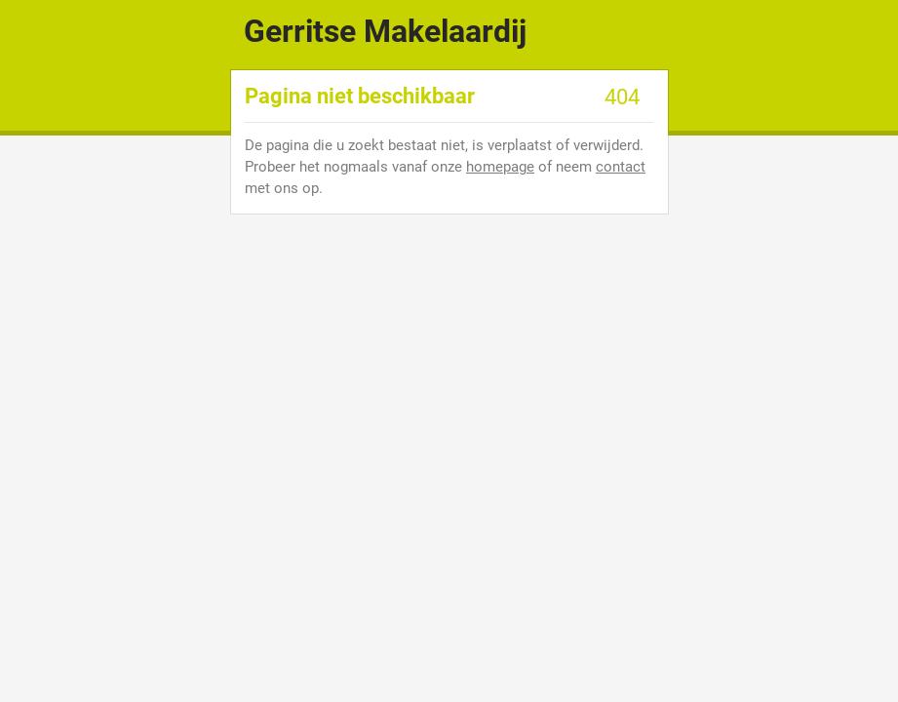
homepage (500, 167)
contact (620, 167)
